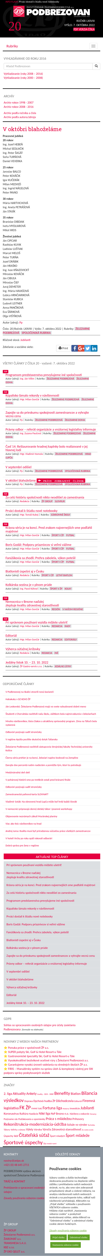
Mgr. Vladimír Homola (31, 454)
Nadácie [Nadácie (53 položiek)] (33, 1113)
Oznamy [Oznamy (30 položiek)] (93, 1114)
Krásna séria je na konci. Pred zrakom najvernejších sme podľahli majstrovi (50, 885)
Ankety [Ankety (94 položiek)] (31, 1093)
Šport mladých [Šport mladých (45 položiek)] (57, 1136)
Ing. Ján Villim (27, 378)
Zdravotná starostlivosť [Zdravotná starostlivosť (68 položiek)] (66, 1129)
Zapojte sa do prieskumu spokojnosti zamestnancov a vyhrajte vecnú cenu (50, 955)
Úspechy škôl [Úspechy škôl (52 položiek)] (11, 1136)
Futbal (70, 535)
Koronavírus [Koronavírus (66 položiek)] (11, 1114)
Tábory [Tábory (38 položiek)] (7, 1129)
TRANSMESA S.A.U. (15, 1243)
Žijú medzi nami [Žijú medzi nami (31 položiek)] (50, 1143)
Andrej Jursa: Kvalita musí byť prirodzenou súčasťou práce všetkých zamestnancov (48, 831)
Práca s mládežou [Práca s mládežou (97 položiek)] (59, 1118)
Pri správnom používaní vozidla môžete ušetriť (33, 865)
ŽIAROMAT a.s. (12, 1239)
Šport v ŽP (58, 535)
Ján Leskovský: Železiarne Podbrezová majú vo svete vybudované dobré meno (46, 706)
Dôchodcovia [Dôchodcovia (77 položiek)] (65, 1101)
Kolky (68, 588)
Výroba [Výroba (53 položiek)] (38, 1129)
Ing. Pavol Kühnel (29, 588)
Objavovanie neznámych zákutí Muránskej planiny (31, 816)
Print (63, 348)
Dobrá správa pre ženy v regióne (22, 845)
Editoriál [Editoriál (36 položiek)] (78, 1101)
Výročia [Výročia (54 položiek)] (47, 1129)
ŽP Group (47, 501)
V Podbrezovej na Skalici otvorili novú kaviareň (30, 691)
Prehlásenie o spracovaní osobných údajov (24, 1190)
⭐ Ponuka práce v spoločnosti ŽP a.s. (26, 1047)
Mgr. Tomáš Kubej (29, 514)
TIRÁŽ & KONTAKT (14, 1181)
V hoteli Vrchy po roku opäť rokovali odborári (29, 838)
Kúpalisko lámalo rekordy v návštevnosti (30, 908)
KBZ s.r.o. (9, 1247)
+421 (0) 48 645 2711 (16, 1165)
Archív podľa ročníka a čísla (20, 113)
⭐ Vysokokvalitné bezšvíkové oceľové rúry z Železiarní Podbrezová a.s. (46, 1060)
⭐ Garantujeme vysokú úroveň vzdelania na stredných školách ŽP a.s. (46, 1064)
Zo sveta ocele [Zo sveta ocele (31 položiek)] (87, 1129)
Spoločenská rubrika (36, 333)
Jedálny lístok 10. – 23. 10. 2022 (25, 1003)
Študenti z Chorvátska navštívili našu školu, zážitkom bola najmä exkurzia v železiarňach (51, 713)
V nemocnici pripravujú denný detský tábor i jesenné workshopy (39, 809)
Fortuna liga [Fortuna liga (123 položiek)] (52, 1107)
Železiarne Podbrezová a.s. (19, 1234)
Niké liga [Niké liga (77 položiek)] (44, 1114)
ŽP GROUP (10, 1230)
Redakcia (24, 501)
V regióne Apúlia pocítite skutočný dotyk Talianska (32, 739)
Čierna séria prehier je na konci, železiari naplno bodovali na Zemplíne (42, 757)
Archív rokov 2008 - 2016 (18, 107)
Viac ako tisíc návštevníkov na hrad (23, 823)
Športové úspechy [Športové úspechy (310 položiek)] (23, 1142)
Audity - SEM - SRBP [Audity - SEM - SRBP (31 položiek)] (45, 1094)
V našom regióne (73, 609)
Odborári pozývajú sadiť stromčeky (24, 732)
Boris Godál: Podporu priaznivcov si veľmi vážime (35, 924)
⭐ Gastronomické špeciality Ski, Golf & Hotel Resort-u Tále (39, 1056)
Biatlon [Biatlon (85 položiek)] (76, 1093)
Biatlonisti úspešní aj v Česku (23, 940)
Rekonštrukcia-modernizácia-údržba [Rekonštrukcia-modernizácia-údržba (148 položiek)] (35, 1124)
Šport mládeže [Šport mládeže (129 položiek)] (78, 1135)
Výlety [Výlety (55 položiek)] (29, 1129)
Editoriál (11, 995)
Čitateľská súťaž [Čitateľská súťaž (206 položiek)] (34, 1135)
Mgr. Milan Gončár (29, 399)
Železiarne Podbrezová (60, 378)
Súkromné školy (60, 514)
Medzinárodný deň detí (18, 772)
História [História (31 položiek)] (66, 1108)
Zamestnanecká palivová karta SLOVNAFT (27, 794)
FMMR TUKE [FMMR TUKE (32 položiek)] (36, 1108)
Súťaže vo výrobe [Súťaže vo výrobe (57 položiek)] (77, 1124)
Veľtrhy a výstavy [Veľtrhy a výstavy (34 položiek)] (18, 1129)
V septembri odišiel (18, 971)
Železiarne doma (75, 420)
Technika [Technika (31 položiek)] (91, 1125)
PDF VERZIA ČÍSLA (84, 29)
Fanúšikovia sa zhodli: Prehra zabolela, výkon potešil (37, 932)
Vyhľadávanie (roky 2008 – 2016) (23, 73)
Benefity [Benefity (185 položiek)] (62, 1093)
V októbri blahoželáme (19, 979)
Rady (67, 626)
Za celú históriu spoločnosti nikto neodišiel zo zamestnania (41, 892)
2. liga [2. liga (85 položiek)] (8, 1093)
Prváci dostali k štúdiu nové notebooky (29, 916)
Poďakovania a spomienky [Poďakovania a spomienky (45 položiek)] (31, 1119)
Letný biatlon (64, 575)
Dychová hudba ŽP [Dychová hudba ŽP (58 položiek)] (44, 1101)
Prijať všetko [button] (59, 1237)
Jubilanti (25, 340)
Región (56, 609)
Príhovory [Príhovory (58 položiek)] (78, 1119)
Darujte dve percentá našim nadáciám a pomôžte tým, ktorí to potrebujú (43, 765)
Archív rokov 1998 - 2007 (18, 102)
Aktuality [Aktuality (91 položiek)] (19, 1093)
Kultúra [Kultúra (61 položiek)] (24, 1113)
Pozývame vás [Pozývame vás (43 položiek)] (11, 1119)
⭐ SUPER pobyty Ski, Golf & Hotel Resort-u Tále (33, 1052)
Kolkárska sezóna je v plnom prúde (27, 948)
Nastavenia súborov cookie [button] (66, 1245)
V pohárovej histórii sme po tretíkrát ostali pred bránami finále (38, 779)
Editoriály (71, 639)
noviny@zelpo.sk (14, 1160)
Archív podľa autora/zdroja (20, 117)
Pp (21, 322)
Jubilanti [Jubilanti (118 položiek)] (87, 1107)
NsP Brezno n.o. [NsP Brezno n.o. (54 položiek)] (60, 1113)
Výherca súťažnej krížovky (21, 987)
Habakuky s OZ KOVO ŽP (18, 699)
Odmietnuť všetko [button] (78, 1237)
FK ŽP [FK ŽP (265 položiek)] (25, 1107)
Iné (56, 653)
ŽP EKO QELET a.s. (14, 1251)
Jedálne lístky (63, 666)
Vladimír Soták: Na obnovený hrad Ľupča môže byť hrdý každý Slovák (41, 801)
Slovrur (60, 501)
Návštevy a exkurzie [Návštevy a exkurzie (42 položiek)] (79, 1113)
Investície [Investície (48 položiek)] (75, 1108)
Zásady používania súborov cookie (68, 1230)
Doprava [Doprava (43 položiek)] (28, 1101)
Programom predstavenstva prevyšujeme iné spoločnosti (40, 900)
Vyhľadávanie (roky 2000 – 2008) (23, 77)
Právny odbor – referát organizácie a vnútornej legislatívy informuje (46, 963)
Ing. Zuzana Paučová (30, 433)
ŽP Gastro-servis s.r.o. (31, 666)
